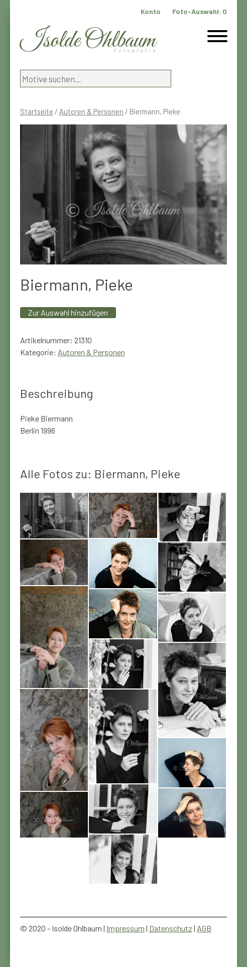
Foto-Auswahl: (199, 11)
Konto (151, 11)
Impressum (125, 928)
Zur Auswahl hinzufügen (68, 312)
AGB (204, 928)
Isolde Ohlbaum (88, 41)
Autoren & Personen (91, 111)
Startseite (36, 111)
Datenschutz (170, 928)
